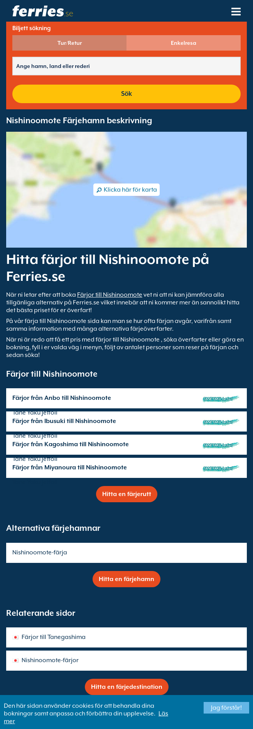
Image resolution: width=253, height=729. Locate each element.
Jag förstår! (226, 707)
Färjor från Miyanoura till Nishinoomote (69, 467)
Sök (126, 93)
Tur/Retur (69, 43)
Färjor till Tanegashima (54, 637)
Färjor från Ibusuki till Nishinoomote (64, 421)
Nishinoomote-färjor (50, 660)
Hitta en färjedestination (126, 686)
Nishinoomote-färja (39, 552)
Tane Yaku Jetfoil (34, 412)
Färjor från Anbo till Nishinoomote (61, 397)
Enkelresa (183, 43)
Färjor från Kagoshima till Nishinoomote (70, 444)
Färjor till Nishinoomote (109, 294)
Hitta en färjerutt (126, 494)
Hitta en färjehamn (126, 579)
